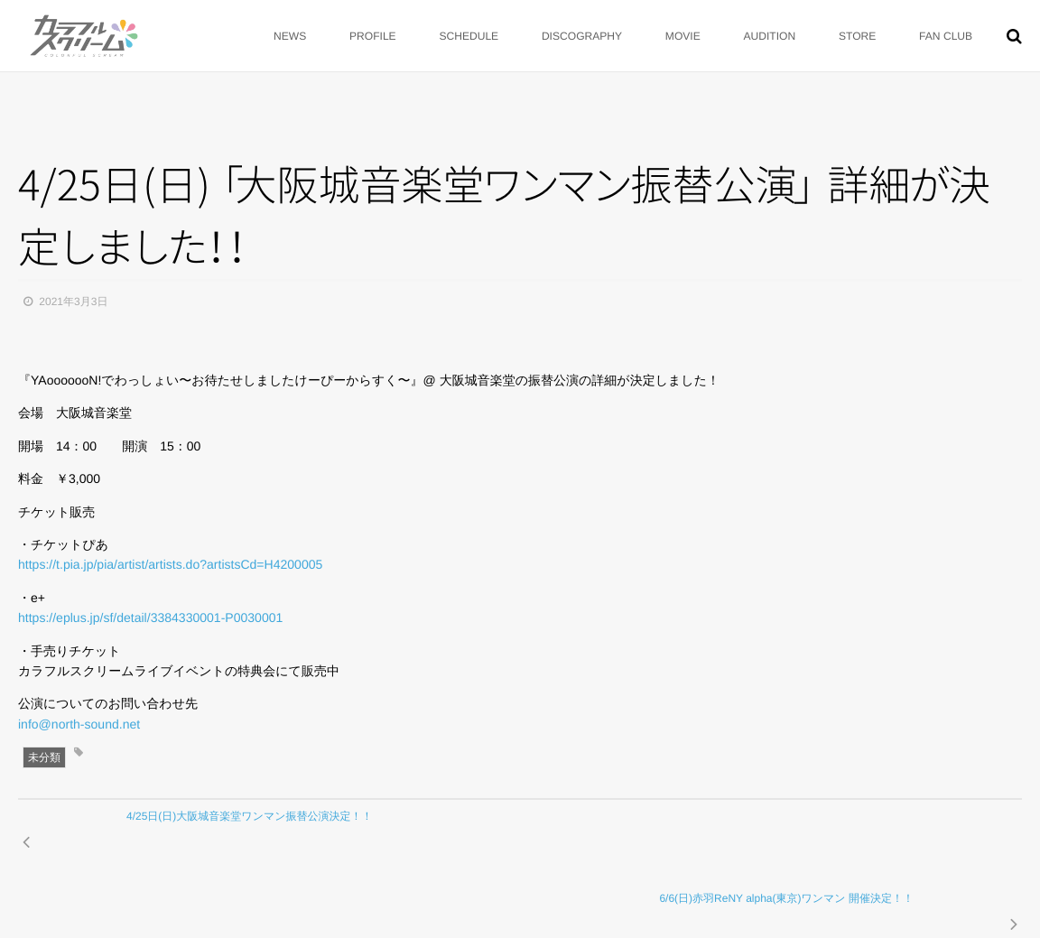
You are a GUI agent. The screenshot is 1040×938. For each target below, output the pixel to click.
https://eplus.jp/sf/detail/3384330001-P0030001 (150, 617)
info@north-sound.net (79, 724)
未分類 (44, 757)
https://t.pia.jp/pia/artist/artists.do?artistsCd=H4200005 (170, 564)
